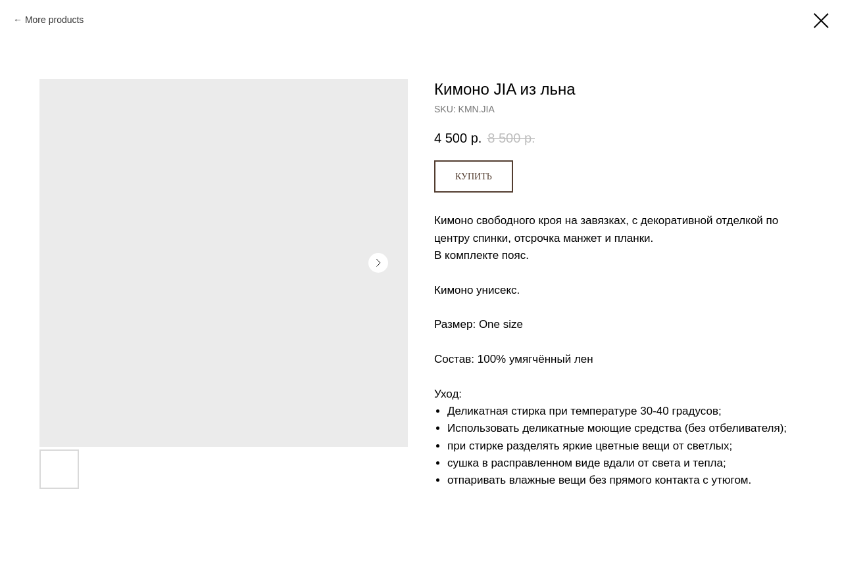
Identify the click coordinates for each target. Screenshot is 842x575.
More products (54, 19)
